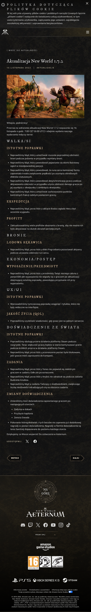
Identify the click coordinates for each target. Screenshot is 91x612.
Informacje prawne (20, 590)
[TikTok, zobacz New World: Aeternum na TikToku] (68, 525)
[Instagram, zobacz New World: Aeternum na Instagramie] (61, 525)
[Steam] (70, 580)
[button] (45, 96)
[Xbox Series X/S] (46, 580)
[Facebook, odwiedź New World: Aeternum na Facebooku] (45, 525)
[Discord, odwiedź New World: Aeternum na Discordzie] (23, 525)
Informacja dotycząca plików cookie (64, 590)
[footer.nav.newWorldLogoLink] (45, 516)
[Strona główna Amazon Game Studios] (45, 547)
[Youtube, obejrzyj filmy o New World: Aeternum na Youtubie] (53, 525)
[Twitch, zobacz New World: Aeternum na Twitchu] (30, 525)
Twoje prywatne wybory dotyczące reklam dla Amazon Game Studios (45, 592)
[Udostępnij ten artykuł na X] (27, 441)
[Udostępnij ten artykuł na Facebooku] (35, 441)
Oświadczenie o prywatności (39, 590)
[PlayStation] (21, 580)
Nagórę (45, 491)
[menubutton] (87, 32)
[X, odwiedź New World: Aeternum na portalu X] (38, 525)
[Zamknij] (87, 3)
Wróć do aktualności (23, 50)
